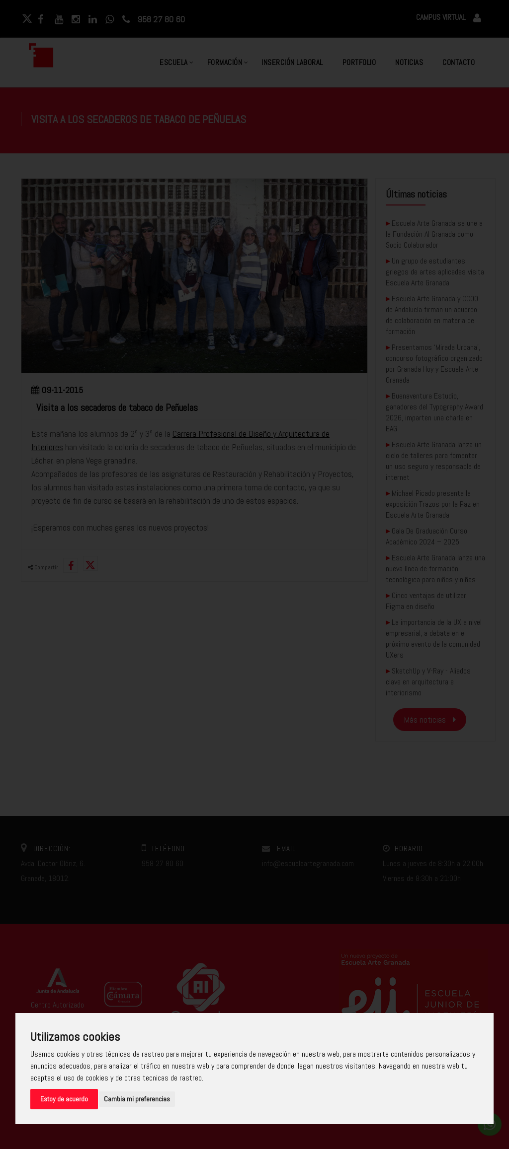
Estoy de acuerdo (64, 1098)
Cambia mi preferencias (137, 1098)
